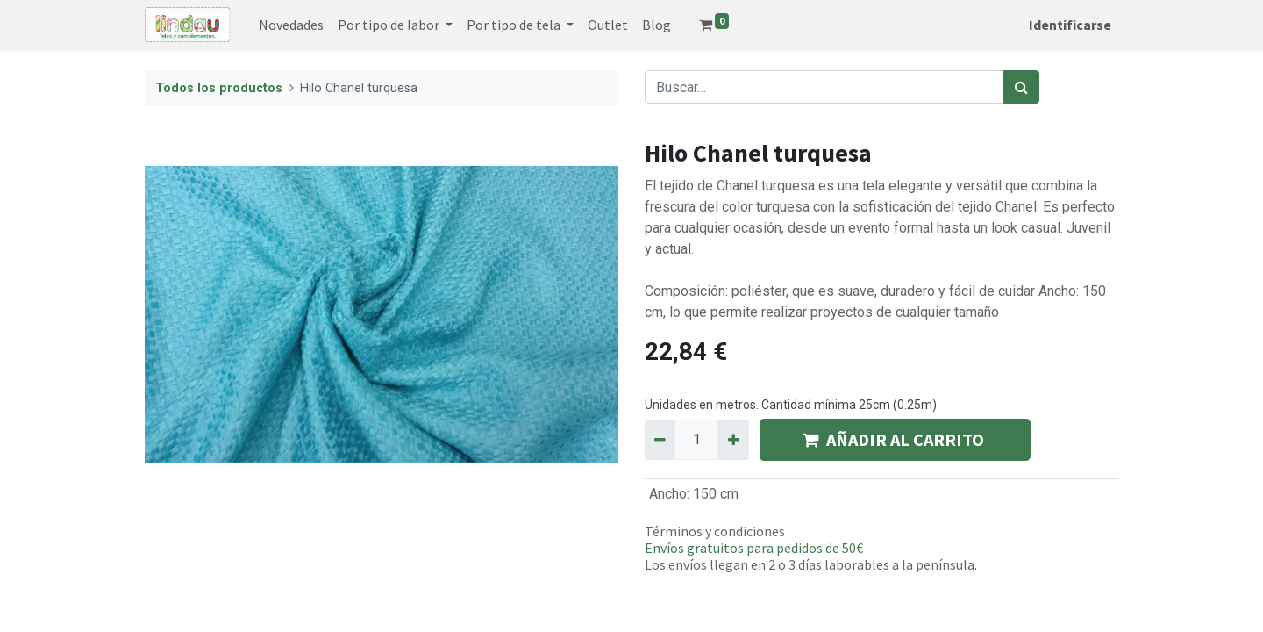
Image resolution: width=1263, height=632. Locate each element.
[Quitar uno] (660, 440)
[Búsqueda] (1021, 87)
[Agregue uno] (732, 440)
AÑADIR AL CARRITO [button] (895, 439)
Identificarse (1070, 24)
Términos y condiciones (715, 531)
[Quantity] (696, 440)
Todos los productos (218, 88)
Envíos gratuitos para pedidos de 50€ (754, 548)
